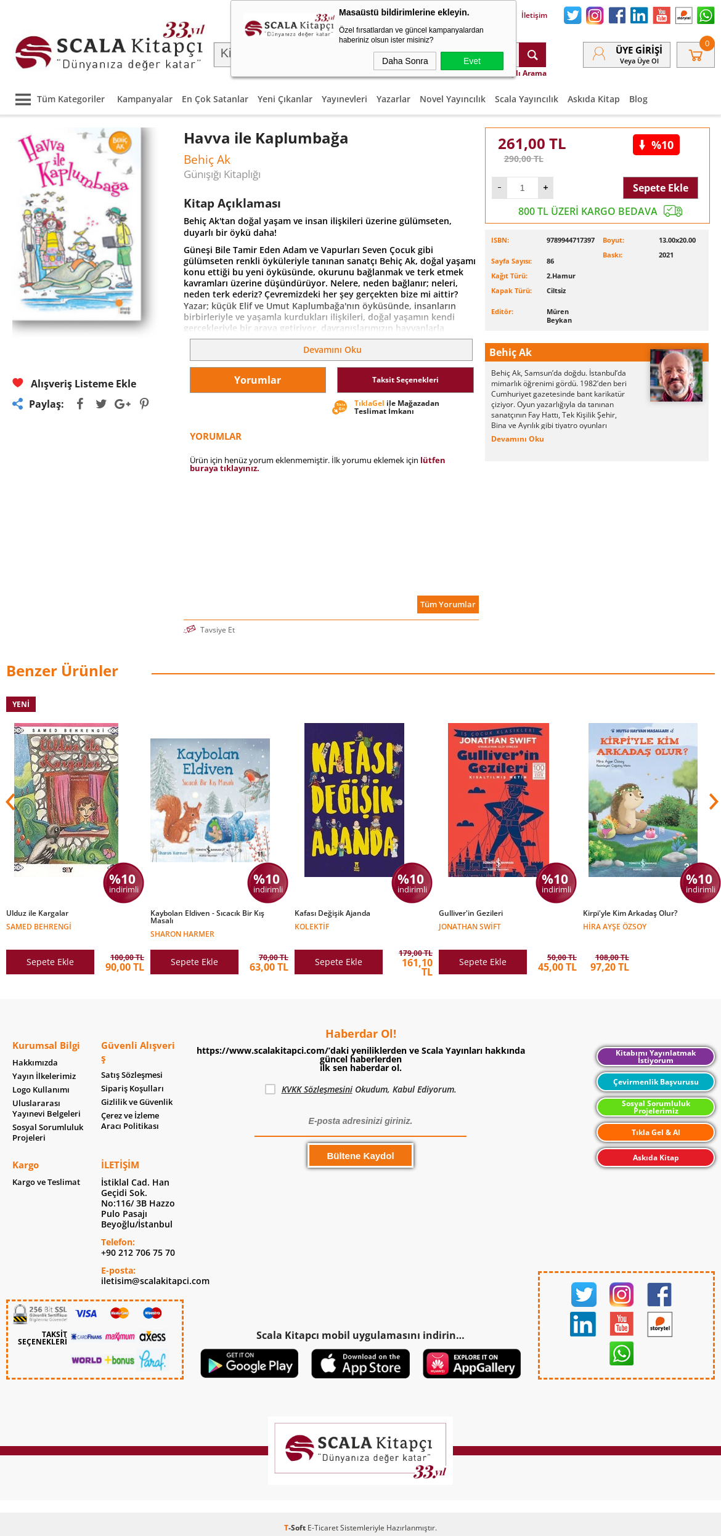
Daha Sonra (405, 61)
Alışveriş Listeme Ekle (74, 383)
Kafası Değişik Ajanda (332, 913)
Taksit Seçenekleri (405, 379)
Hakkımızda (35, 1062)
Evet (472, 61)
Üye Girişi (639, 50)
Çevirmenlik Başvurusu (656, 1081)
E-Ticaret (323, 1527)
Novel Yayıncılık (453, 99)
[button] (712, 801)
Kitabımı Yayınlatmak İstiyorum (656, 1056)
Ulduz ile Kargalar (37, 913)
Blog (638, 99)
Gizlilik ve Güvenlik (137, 1102)
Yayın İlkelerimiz (44, 1076)
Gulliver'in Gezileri (471, 913)
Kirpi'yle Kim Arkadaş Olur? (630, 913)
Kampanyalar (145, 99)
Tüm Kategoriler (57, 99)
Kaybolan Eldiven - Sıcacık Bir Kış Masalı (207, 917)
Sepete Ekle (660, 188)
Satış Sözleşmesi (132, 1075)
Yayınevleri (344, 99)
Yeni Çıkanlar (285, 99)
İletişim (526, 15)
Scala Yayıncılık (526, 99)
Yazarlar (393, 99)
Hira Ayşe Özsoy (614, 926)
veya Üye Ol (639, 60)
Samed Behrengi (38, 926)
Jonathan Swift (470, 926)
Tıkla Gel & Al (656, 1132)
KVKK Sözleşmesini (317, 1089)
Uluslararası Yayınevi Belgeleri (46, 1108)
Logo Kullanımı (41, 1090)
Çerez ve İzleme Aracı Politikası (130, 1120)
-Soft (296, 1527)
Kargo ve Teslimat (46, 1182)
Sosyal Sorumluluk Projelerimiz (656, 1107)
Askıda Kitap (594, 99)
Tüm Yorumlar (448, 604)
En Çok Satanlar (215, 99)
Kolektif (312, 926)
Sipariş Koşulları (132, 1088)
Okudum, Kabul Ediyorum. (361, 1089)
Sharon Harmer (182, 933)
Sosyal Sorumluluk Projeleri (47, 1132)
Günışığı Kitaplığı (222, 174)
